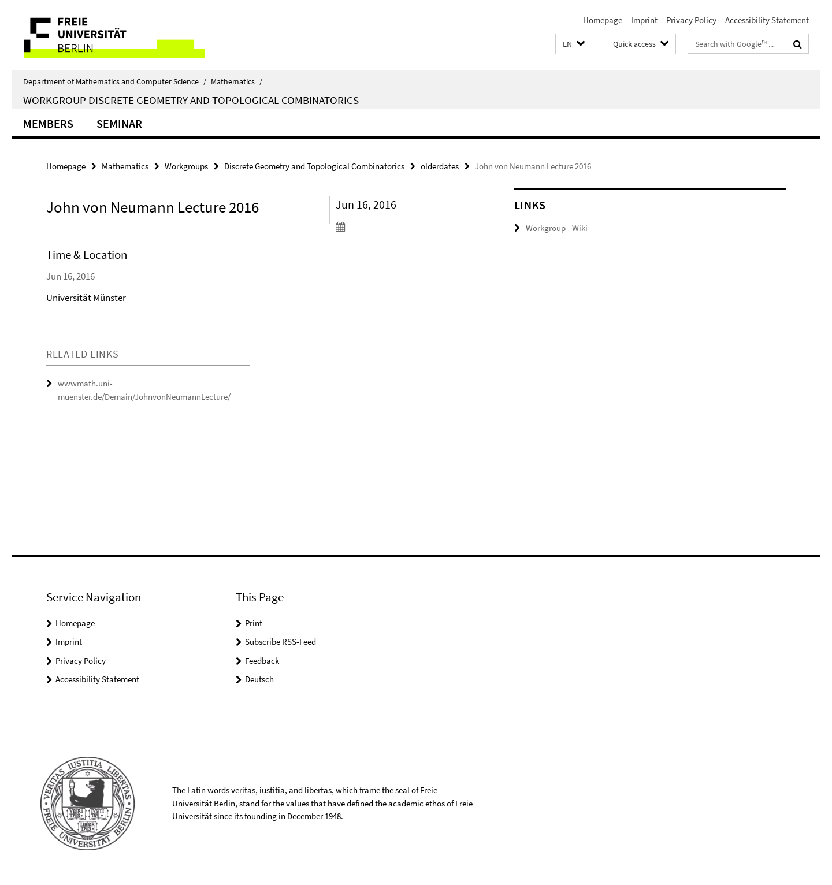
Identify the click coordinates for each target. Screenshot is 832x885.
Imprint (644, 19)
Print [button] (253, 623)
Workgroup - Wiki (557, 227)
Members (48, 123)
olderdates (440, 166)
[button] (573, 44)
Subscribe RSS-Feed (280, 641)
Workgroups (186, 166)
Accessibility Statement (767, 19)
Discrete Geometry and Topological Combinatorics (314, 166)
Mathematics (236, 81)
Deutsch (259, 679)
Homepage (602, 19)
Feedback (262, 660)
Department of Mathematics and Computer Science (114, 81)
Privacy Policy (691, 19)
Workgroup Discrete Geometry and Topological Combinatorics (191, 100)
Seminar (119, 123)
